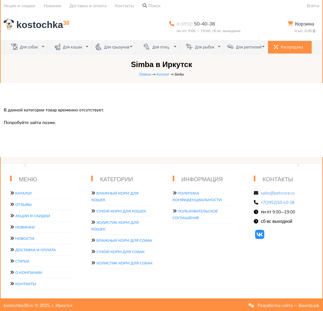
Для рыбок (200, 46)
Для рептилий (244, 46)
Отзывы (23, 204)
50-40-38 (196, 23)
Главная (145, 74)
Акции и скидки (19, 5)
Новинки (52, 5)
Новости (24, 238)
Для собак (24, 46)
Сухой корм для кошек (121, 211)
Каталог (163, 74)
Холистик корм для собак (124, 263)
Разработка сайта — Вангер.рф (287, 305)
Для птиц (156, 46)
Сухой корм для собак (120, 251)
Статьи (22, 261)
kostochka (37, 25)
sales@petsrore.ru (278, 193)
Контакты (124, 5)
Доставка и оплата (88, 5)
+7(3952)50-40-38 (277, 202)
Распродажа (288, 47)
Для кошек (68, 46)
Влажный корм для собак (124, 240)
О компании (28, 272)
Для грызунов (112, 46)
